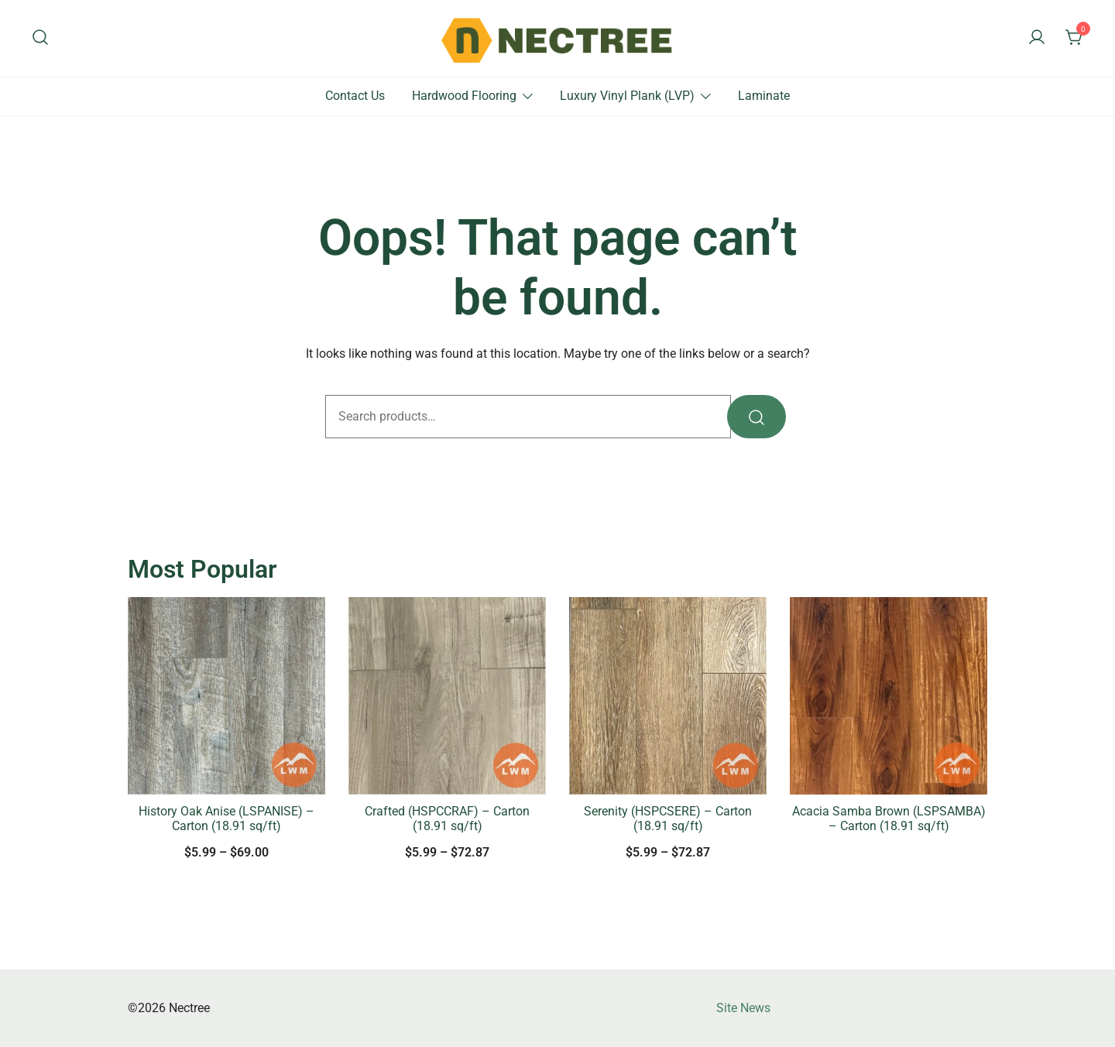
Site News (743, 1008)
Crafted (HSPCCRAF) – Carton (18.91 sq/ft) (447, 818)
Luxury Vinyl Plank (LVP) (627, 95)
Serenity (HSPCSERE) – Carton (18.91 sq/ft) (668, 818)
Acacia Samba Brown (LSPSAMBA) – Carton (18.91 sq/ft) (889, 818)
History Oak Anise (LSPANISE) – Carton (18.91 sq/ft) (226, 818)
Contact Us (355, 95)
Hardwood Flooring (464, 95)
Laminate (764, 95)
